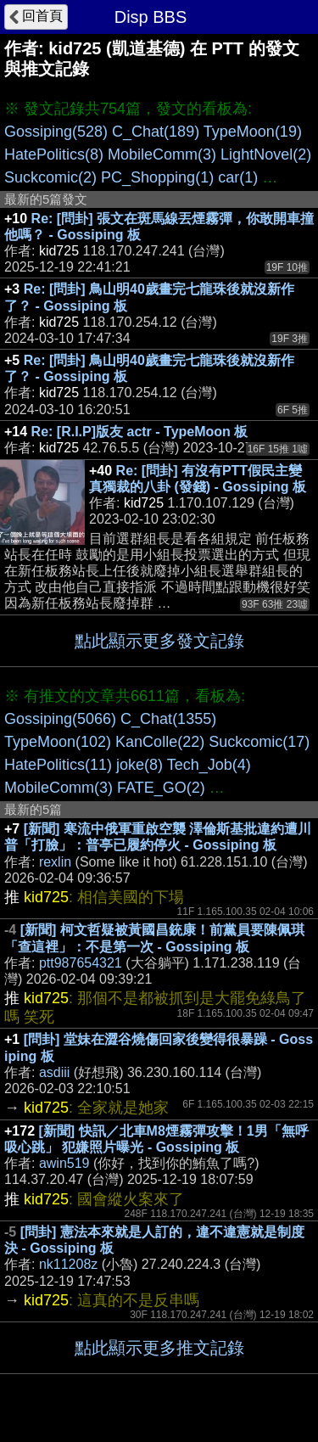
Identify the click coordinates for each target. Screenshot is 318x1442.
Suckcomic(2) (50, 177)
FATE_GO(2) (161, 787)
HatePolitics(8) (53, 154)
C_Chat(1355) (168, 718)
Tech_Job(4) (209, 764)
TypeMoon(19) (253, 131)
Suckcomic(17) (259, 741)
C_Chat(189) (155, 131)
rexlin (55, 862)
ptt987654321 (80, 963)
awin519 (64, 1163)
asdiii (54, 1072)
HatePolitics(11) (58, 764)
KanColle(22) (159, 741)
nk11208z (68, 1264)
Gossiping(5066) (60, 718)
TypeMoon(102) (57, 741)
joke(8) (139, 764)
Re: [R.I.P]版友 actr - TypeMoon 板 (139, 431)
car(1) (238, 177)
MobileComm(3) (162, 154)
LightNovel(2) (265, 154)
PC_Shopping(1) (157, 177)
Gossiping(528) (56, 131)
